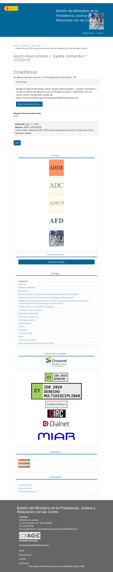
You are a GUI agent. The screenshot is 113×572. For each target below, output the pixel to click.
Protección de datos (49, 566)
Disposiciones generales (28, 313)
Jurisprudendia (24, 323)
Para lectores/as (25, 485)
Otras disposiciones (26, 320)
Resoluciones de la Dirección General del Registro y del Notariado (46, 297)
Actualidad (22, 330)
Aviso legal (34, 566)
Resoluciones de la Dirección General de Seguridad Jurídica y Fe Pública (48, 294)
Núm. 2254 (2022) (33, 127)
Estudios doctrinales (26, 287)
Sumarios (22, 284)
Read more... (11, 8)
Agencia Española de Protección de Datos (36, 343)
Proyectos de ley (25, 333)
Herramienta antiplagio (55, 353)
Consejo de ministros (27, 340)
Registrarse (89, 32)
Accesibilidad (66, 566)
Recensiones (23, 291)
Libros (21, 336)
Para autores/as (25, 488)
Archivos (24, 45)
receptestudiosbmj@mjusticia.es (34, 545)
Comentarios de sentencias (29, 310)
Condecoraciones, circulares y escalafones (36, 306)
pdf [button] (17, 142)
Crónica (21, 326)
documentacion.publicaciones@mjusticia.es (57, 529)
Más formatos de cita (29, 104)
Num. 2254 (36, 45)
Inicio (16, 45)
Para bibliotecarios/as (27, 491)
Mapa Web (79, 566)
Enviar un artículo (55, 254)
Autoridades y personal (28, 316)
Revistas (55, 155)
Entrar (100, 32)
